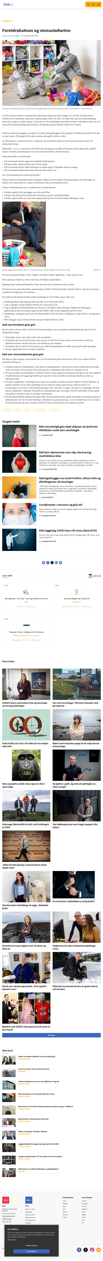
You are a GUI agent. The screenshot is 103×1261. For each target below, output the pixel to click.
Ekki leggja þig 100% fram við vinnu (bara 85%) (68, 530)
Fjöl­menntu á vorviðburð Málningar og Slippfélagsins (38, 1169)
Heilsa (27, 410)
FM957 (85, 1218)
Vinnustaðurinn (54, 410)
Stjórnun (17, 410)
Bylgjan (85, 1215)
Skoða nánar (12, 1245)
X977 (84, 1221)
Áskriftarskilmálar (33, 1221)
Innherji (85, 1201)
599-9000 (9, 1222)
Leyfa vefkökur (45, 1251)
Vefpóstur (30, 1229)
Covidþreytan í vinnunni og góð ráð (60, 505)
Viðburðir (86, 1209)
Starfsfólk (30, 1224)
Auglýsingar (31, 1212)
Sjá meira (51, 1035)
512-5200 (33, 1209)
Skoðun (66, 1212)
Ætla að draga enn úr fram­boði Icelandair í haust (36, 1094)
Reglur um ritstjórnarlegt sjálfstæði (10, 1210)
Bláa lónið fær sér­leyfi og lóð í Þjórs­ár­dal (33, 1119)
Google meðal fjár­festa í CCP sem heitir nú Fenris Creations (40, 1157)
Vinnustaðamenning (39, 410)
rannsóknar (16, 149)
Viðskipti (67, 1204)
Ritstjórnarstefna (33, 1218)
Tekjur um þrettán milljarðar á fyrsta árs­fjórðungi (36, 1057)
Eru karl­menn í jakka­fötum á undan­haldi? (74, 901)
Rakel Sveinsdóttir (8, 36)
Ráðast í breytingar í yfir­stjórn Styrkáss (32, 1132)
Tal (84, 1224)
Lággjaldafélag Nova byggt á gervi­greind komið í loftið (38, 1144)
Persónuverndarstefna (10, 1214)
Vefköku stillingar (18, 1251)
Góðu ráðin (7, 410)
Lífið (65, 1209)
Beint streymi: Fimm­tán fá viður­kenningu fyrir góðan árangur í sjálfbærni (45, 1107)
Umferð (30, 1226)
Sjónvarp (67, 1215)
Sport (66, 1207)
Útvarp (66, 1218)
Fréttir (66, 1201)
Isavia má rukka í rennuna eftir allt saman (33, 1069)
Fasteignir (86, 1204)
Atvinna (85, 1207)
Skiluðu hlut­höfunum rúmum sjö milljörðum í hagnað (38, 1082)
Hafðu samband (32, 1215)
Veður (85, 1212)
